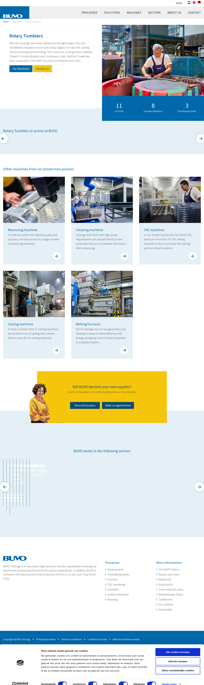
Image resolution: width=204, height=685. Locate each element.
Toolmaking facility (118, 612)
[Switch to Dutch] (189, 2)
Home (6, 21)
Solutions (112, 12)
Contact (194, 12)
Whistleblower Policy (171, 632)
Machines (134, 12)
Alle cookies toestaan (178, 646)
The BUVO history (169, 607)
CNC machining (116, 622)
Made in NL (165, 617)
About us (174, 12)
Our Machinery (21, 68)
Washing (112, 637)
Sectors (154, 12)
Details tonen (169, 678)
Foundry (112, 617)
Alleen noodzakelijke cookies (178, 665)
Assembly (113, 627)
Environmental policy (171, 627)
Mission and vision (169, 612)
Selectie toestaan (178, 656)
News (179, 3)
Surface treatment (118, 632)
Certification (165, 637)
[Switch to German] (199, 2)
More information (84, 452)
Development (115, 607)
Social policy (166, 622)
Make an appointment (118, 452)
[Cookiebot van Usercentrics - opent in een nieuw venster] (20, 679)
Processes (89, 12)
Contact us (42, 68)
